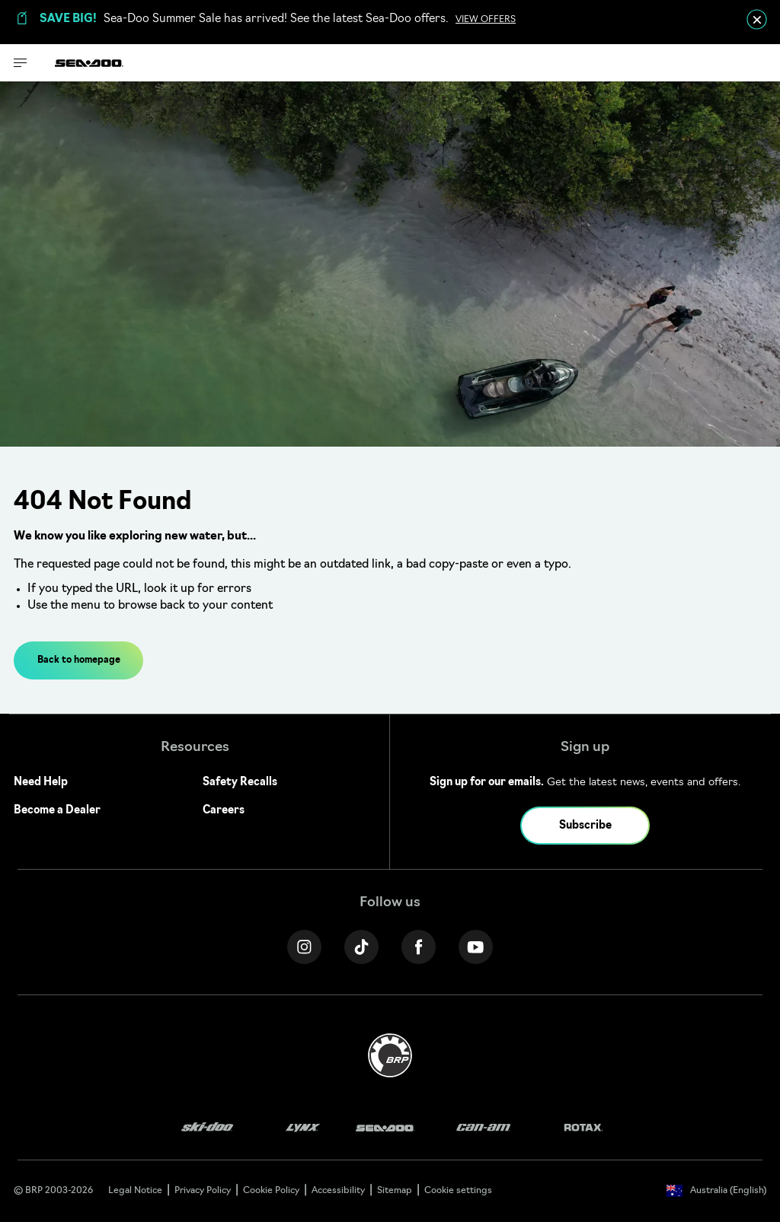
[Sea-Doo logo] (89, 62)
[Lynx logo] (303, 1128)
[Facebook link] (418, 947)
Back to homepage (78, 660)
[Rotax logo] (583, 1128)
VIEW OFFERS (486, 19)
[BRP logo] (390, 1055)
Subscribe (585, 826)
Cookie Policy (271, 1190)
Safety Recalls (240, 782)
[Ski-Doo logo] (207, 1128)
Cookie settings (458, 1190)
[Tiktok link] (361, 947)
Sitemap (394, 1190)
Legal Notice (135, 1190)
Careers (224, 810)
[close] (756, 19)
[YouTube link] (476, 947)
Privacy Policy (202, 1190)
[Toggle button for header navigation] (20, 62)
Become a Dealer (57, 810)
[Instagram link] (304, 947)
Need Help (41, 782)
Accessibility (338, 1190)
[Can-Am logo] (483, 1128)
